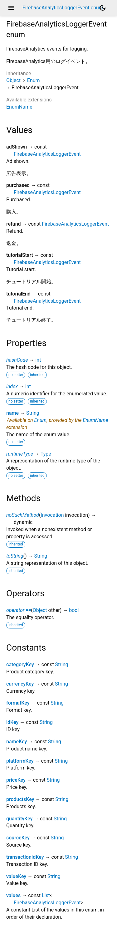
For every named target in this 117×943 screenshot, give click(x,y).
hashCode (17, 360)
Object (13, 80)
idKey (12, 722)
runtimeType (19, 454)
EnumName (19, 107)
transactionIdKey (25, 857)
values (13, 895)
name (12, 413)
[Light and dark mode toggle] (103, 8)
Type (46, 454)
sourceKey (18, 838)
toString (14, 556)
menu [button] (11, 8)
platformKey (20, 761)
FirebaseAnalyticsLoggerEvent (47, 154)
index (12, 386)
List (46, 895)
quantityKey (19, 819)
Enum (33, 80)
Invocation (52, 515)
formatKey (17, 703)
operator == (18, 610)
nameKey (16, 742)
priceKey (16, 780)
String (32, 413)
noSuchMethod (22, 515)
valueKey (16, 876)
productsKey (20, 799)
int (38, 360)
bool (74, 610)
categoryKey (20, 664)
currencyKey (20, 684)
